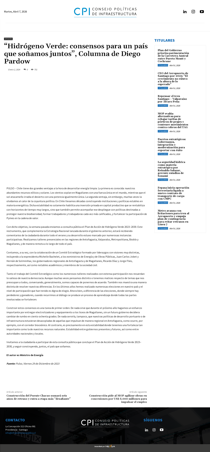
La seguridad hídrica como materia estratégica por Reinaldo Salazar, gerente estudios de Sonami (171, 169)
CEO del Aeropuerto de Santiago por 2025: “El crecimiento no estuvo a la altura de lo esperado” (173, 79)
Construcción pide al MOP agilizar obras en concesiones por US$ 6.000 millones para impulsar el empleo (118, 399)
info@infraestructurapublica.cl (20, 432)
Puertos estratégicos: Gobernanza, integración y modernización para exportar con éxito (172, 145)
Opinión (8, 39)
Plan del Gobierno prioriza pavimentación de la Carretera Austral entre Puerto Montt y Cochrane (173, 56)
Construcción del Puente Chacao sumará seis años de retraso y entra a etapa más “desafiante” (38, 397)
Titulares (162, 65)
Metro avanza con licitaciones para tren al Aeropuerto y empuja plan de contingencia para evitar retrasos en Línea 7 (173, 217)
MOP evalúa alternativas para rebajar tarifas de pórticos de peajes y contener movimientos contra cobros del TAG (173, 120)
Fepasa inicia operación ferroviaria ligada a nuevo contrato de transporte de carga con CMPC (173, 193)
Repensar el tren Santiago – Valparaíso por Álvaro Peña (172, 99)
